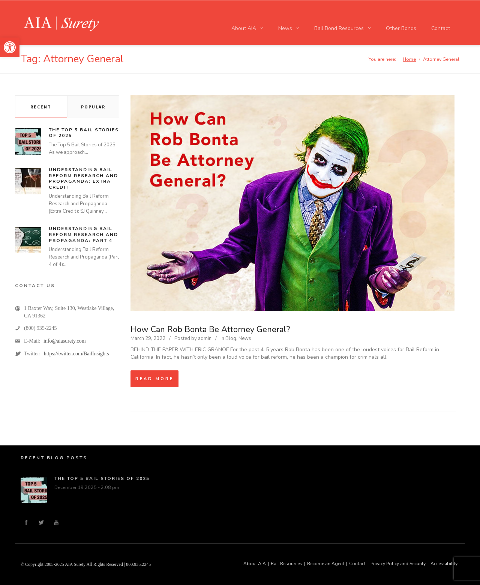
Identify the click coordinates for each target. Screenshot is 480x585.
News (244, 338)
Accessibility (444, 564)
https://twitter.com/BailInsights (76, 353)
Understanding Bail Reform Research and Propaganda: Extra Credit (83, 178)
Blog (230, 338)
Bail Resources (286, 564)
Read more (154, 379)
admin (205, 338)
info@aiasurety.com (65, 341)
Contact (357, 564)
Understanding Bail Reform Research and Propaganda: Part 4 (83, 234)
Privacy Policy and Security (398, 564)
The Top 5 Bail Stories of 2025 (84, 133)
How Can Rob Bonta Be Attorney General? (210, 329)
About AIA (254, 564)
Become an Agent (325, 564)
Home (409, 59)
